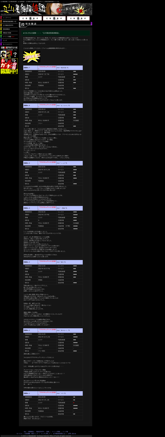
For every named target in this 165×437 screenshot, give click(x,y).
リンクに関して (45, 433)
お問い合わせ (72, 433)
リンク (5, 40)
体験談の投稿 (7, 33)
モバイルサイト (7, 44)
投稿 (47, 431)
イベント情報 (7, 36)
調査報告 (31, 431)
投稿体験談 (6, 29)
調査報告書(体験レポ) (9, 21)
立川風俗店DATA (8, 25)
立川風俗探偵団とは (59, 433)
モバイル (19, 433)
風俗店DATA (40, 431)
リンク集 (65, 431)
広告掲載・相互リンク (31, 433)
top (25, 431)
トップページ (7, 18)
